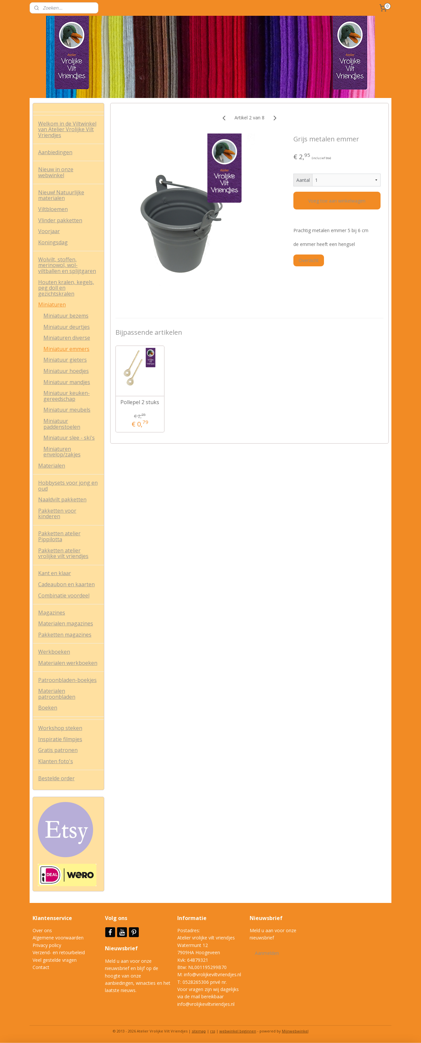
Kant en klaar (54, 573)
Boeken (47, 707)
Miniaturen (52, 304)
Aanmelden (267, 953)
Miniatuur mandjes (66, 382)
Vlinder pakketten (60, 220)
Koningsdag (53, 242)
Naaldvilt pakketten (62, 499)
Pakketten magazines (64, 634)
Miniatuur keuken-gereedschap (66, 395)
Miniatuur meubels (66, 409)
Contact (41, 967)
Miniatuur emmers (66, 348)
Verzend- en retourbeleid (59, 952)
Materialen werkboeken (67, 663)
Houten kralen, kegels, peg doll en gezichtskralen (66, 288)
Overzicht (309, 260)
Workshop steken (60, 728)
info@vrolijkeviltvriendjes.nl (212, 974)
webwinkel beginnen (237, 1031)
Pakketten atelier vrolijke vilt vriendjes (63, 553)
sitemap (199, 1031)
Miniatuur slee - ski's (69, 437)
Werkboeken (54, 651)
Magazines (51, 612)
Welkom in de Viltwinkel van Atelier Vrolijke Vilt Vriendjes (67, 129)
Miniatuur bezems (65, 315)
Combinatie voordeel (63, 595)
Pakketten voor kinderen (57, 513)
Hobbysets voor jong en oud (68, 485)
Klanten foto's (55, 761)
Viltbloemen (53, 209)
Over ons (42, 930)
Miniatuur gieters (65, 359)
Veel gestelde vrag (52, 960)
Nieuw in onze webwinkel (55, 172)
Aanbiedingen (55, 152)
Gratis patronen (58, 750)
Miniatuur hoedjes (66, 371)
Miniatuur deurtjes (66, 326)
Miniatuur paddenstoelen (61, 423)
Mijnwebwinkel (295, 1031)
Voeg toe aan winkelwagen (336, 201)
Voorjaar (49, 231)
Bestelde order (56, 778)
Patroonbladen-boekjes (67, 680)
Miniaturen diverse (66, 337)
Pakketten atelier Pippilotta (59, 536)
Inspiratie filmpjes (60, 739)
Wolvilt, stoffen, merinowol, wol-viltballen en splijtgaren (67, 265)
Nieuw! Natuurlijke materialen (61, 195)
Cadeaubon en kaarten (66, 584)
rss (212, 1031)
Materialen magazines (65, 623)
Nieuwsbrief (122, 948)
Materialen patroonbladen (56, 693)
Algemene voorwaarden (58, 937)
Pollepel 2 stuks (139, 402)
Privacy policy (47, 945)
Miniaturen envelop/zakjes (62, 451)
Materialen (51, 465)
